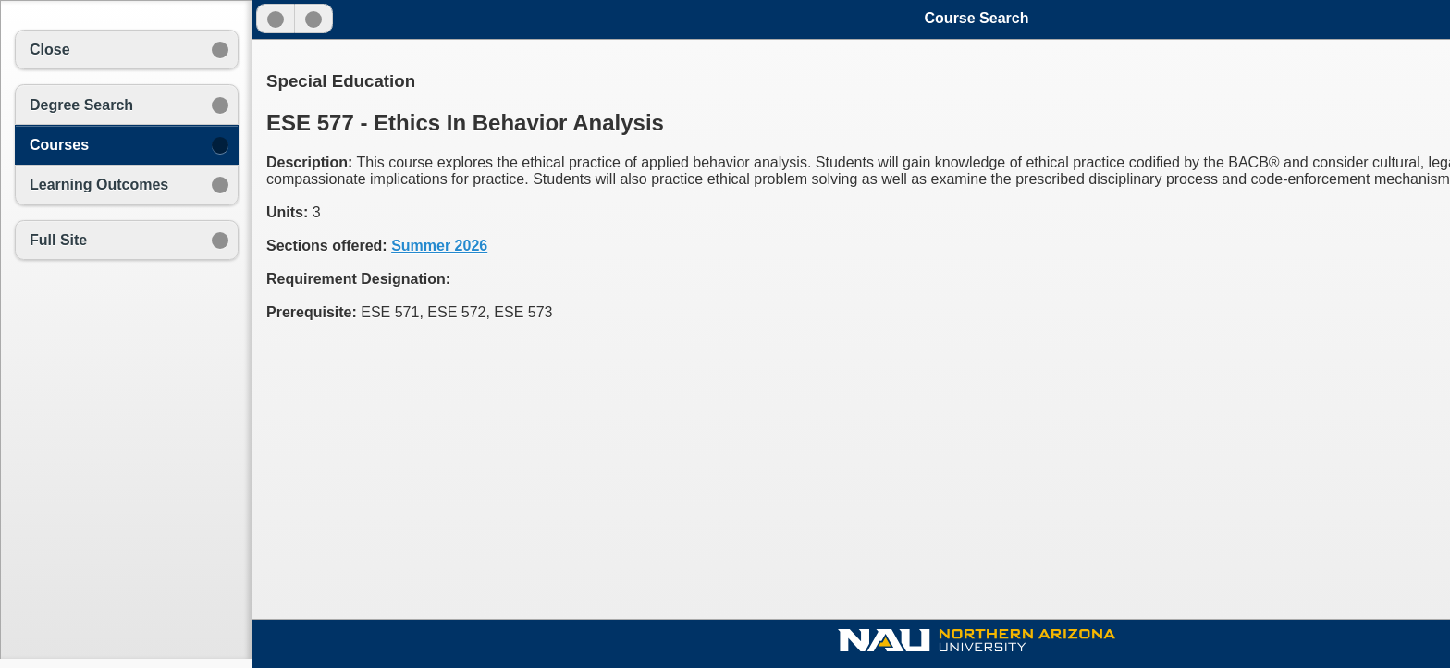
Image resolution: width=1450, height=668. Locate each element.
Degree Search (81, 105)
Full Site (58, 240)
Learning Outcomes (99, 184)
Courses (59, 145)
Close (50, 49)
